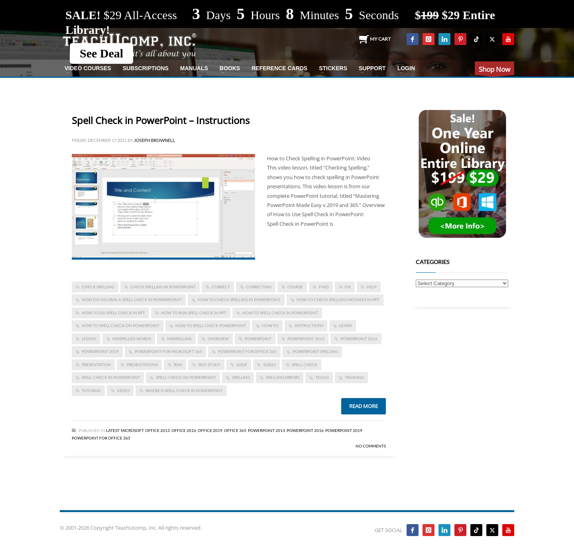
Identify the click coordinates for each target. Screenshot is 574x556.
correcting (258, 286)
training (354, 377)
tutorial (91, 390)
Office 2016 (183, 430)
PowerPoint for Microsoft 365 (168, 351)
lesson (89, 338)
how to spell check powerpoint (210, 325)
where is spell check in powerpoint (184, 390)
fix (348, 286)
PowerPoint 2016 (358, 338)
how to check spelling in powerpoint (239, 299)
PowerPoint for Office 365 (247, 351)
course (295, 286)
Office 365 (235, 430)
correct (221, 286)
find (324, 286)
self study (209, 364)
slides (269, 364)
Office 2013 (157, 430)
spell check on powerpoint (186, 377)
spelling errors (282, 377)
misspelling (179, 338)
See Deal (101, 53)
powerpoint (258, 338)
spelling (241, 377)
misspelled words (131, 338)
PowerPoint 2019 (100, 351)
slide (241, 364)
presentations (142, 364)
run (178, 364)
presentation (96, 364)
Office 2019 (210, 430)
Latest (112, 430)
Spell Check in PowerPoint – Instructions (161, 120)
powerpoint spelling (315, 351)
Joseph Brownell (154, 140)
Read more (363, 406)
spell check (304, 364)
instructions (309, 325)
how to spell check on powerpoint (120, 325)
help (372, 286)
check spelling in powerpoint (163, 286)
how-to (270, 325)
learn (345, 325)
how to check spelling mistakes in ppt (338, 299)
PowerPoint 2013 (305, 338)
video (123, 390)
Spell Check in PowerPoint (111, 377)
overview (218, 338)
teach (322, 377)
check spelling (98, 286)
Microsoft (132, 430)
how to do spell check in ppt (113, 312)
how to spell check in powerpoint (280, 312)
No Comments (371, 446)
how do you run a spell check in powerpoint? (132, 299)
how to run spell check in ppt (193, 312)
